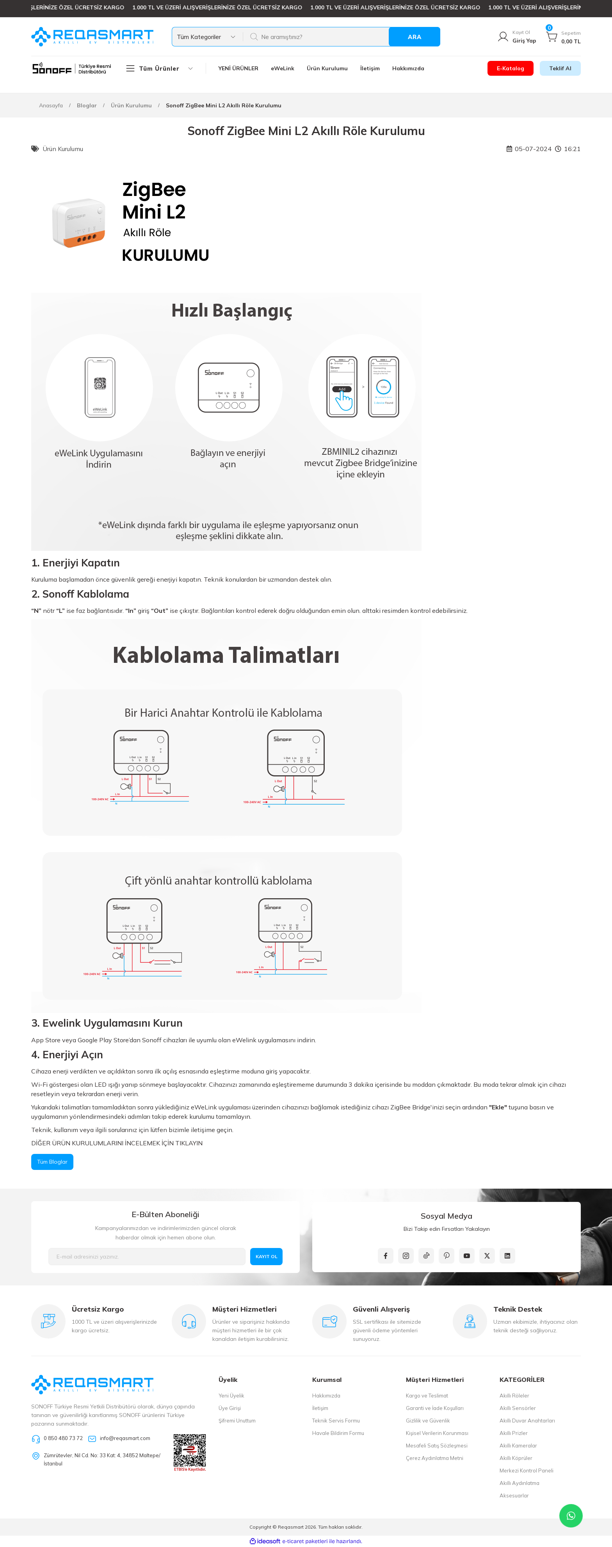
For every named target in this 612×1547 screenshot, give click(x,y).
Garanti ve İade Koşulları (435, 1408)
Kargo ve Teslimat (427, 1395)
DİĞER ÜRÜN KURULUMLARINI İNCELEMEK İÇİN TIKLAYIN (117, 1143)
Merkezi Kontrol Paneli (526, 1470)
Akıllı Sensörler (518, 1408)
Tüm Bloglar (52, 1161)
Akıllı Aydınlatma (519, 1483)
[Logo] (92, 36)
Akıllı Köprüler (516, 1458)
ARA (415, 37)
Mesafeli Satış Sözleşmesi (437, 1445)
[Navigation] (165, 68)
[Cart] (563, 37)
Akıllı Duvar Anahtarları (527, 1420)
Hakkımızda (326, 1395)
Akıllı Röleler (514, 1395)
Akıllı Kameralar (518, 1445)
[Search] (341, 36)
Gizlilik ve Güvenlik (428, 1420)
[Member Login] (516, 36)
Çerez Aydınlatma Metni (434, 1458)
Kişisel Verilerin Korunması (437, 1433)
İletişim (320, 1408)
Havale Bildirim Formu (338, 1433)
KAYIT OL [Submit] (267, 1256)
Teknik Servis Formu (336, 1420)
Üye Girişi (230, 1408)
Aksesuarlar (514, 1495)
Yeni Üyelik (231, 1395)
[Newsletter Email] (147, 1256)
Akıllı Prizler (514, 1433)
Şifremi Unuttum (237, 1420)
